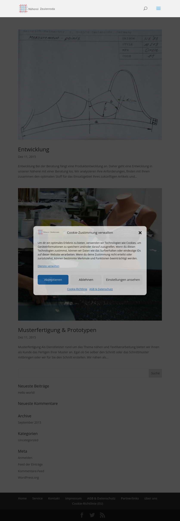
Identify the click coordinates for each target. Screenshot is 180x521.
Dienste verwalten (48, 266)
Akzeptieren (53, 280)
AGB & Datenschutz (101, 289)
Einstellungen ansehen (123, 280)
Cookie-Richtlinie (77, 289)
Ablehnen (86, 280)
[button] (140, 233)
